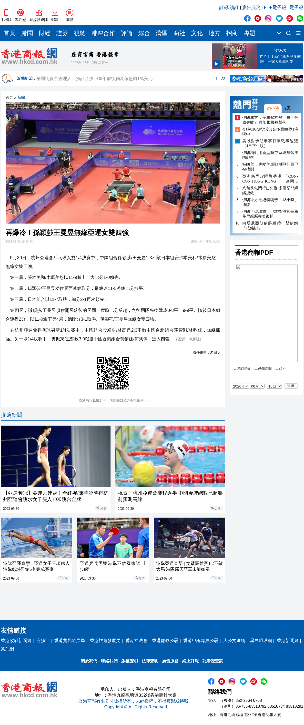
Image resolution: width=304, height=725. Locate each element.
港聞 (27, 33)
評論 (126, 33)
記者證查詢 (213, 661)
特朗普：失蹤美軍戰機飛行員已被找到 (270, 166)
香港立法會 (136, 640)
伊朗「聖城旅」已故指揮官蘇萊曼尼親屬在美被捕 (270, 213)
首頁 (9, 33)
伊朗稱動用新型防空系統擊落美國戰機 (270, 155)
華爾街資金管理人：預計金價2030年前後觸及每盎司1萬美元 (130, 78)
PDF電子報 (275, 7)
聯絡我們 (109, 661)
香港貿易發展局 (69, 640)
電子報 (296, 7)
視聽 (80, 33)
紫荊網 (7, 648)
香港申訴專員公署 (200, 640)
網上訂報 (190, 661)
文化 (197, 33)
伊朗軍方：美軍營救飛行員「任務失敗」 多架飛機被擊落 (270, 119)
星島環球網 (261, 640)
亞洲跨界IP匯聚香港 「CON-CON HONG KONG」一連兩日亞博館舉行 (270, 179)
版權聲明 (129, 661)
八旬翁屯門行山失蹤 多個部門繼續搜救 (270, 190)
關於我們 (89, 661)
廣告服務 (251, 7)
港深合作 (103, 33)
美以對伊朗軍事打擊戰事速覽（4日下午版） (270, 143)
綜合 (144, 33)
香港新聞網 (288, 640)
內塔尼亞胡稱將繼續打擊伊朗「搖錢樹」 (270, 225)
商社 (179, 33)
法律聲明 (150, 661)
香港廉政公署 (165, 640)
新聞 (21, 97)
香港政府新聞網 (16, 640)
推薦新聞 (11, 415)
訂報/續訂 (229, 7)
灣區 (162, 33)
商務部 (43, 640)
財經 (45, 33)
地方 (214, 33)
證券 (62, 33)
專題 (249, 33)
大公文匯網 (234, 640)
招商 (232, 33)
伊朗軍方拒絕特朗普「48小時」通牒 (270, 202)
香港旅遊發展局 (105, 640)
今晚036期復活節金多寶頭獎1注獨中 (270, 131)
